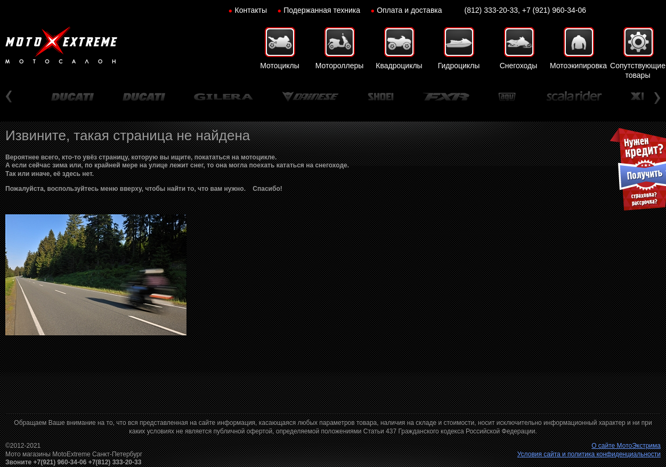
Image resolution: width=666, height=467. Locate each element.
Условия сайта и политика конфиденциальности (589, 454)
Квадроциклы (399, 65)
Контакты (251, 10)
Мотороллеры (339, 65)
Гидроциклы (459, 65)
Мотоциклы (279, 65)
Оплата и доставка (409, 10)
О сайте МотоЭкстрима (626, 445)
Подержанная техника (321, 10)
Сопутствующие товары (637, 70)
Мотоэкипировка (578, 65)
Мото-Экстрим (61, 45)
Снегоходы (519, 65)
